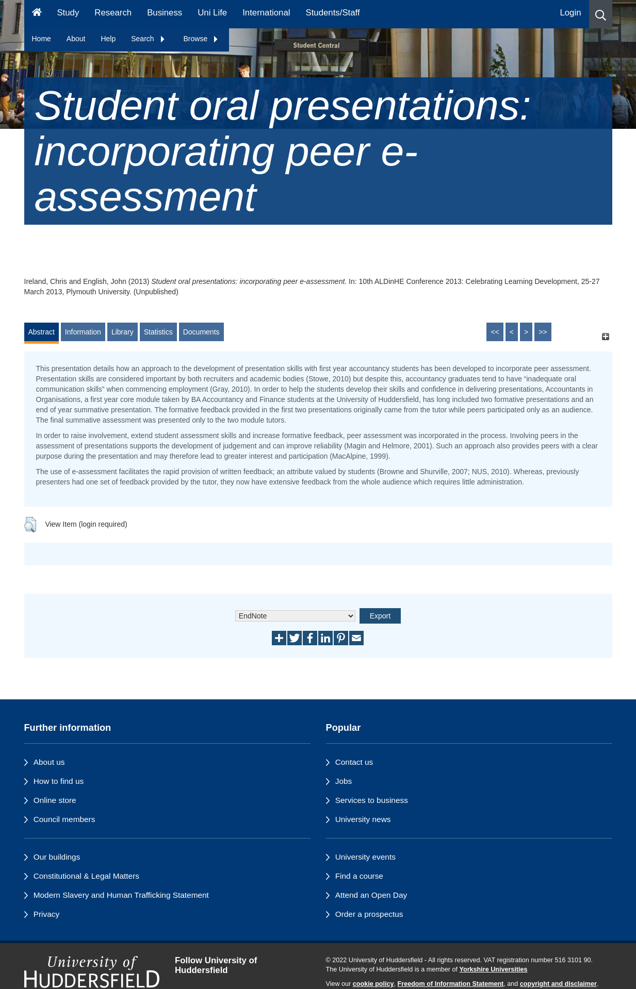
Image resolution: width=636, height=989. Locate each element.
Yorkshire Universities (493, 969)
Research (113, 13)
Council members (64, 819)
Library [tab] (122, 332)
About (76, 39)
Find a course (359, 875)
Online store (55, 800)
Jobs (343, 781)
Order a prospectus (369, 914)
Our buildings (57, 856)
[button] (600, 14)
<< (495, 332)
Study (68, 13)
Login (570, 13)
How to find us (59, 781)
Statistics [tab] (158, 332)
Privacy (46, 914)
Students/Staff (333, 13)
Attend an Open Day (371, 895)
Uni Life (212, 13)
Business (164, 13)
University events (365, 856)
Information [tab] (83, 332)
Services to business (371, 800)
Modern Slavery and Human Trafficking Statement (121, 895)
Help (108, 39)
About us (49, 762)
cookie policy (373, 983)
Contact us (354, 762)
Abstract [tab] (41, 332)
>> (543, 332)
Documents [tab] (201, 332)
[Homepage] (37, 14)
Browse (201, 39)
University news (363, 819)
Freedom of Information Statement (451, 983)
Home (41, 39)
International (266, 13)
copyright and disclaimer (558, 983)
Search (148, 39)
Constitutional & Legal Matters (86, 875)
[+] (606, 337)
